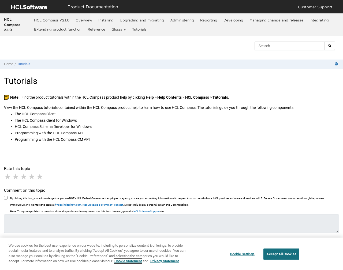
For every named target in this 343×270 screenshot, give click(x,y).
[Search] (330, 46)
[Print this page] (336, 64)
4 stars (32, 176)
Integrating (319, 20)
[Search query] (295, 46)
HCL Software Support (146, 211)
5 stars (40, 176)
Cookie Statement (128, 261)
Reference (96, 29)
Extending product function (57, 29)
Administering (182, 20)
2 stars (16, 176)
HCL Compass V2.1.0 (51, 20)
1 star (8, 176)
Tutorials (139, 29)
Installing (106, 20)
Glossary (118, 29)
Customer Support (315, 7)
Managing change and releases (276, 20)
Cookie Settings (242, 254)
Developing (233, 20)
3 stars (24, 176)
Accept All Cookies (281, 254)
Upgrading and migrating (142, 20)
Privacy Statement (164, 261)
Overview (84, 20)
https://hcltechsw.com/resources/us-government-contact (89, 204)
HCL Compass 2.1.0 (12, 24)
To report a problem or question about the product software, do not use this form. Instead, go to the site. (87, 211)
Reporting (208, 20)
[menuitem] (52, 20)
